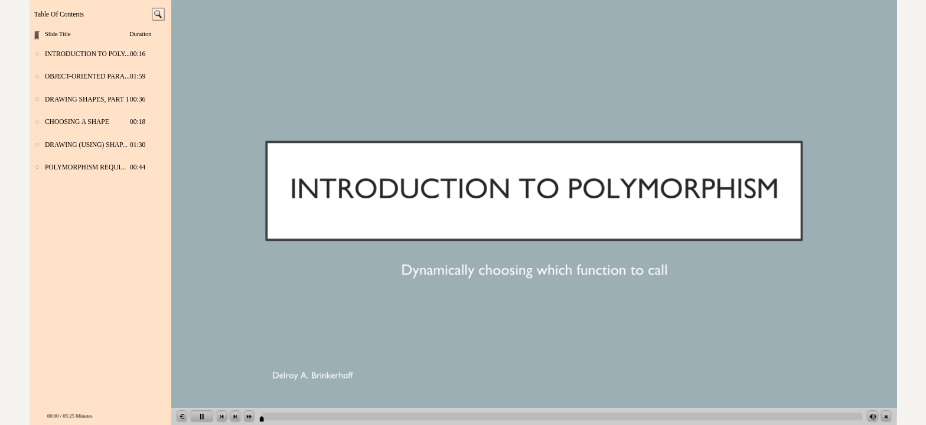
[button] (182, 416)
